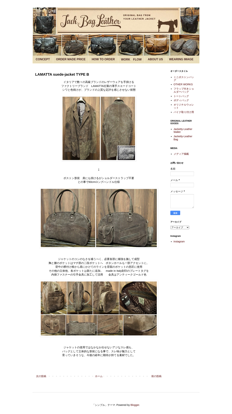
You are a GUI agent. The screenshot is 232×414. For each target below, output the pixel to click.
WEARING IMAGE (181, 59)
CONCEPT (43, 59)
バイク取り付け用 (184, 112)
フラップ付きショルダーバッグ (184, 90)
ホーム (99, 376)
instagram (179, 241)
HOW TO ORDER (103, 59)
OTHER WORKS (183, 84)
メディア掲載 (181, 153)
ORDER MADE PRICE (71, 59)
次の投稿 (41, 376)
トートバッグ (181, 96)
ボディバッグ (181, 100)
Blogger (134, 405)
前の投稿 (156, 376)
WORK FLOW (131, 59)
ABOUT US (155, 59)
